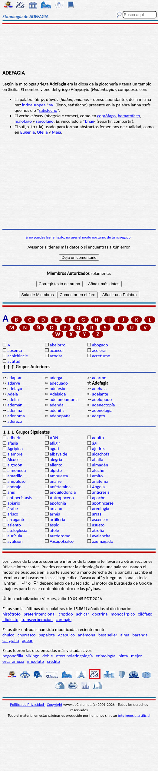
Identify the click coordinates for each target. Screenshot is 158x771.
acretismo (101, 356)
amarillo (14, 476)
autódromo (60, 536)
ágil (95, 443)
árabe (12, 508)
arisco (12, 514)
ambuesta (59, 476)
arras (96, 514)
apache (98, 497)
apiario (13, 503)
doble (47, 656)
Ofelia (42, 132)
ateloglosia (17, 530)
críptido (66, 614)
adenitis (57, 410)
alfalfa (97, 459)
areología (100, 508)
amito (97, 476)
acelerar (99, 350)
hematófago (129, 115)
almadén (100, 465)
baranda (139, 635)
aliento (56, 465)
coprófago (106, 115)
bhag (89, 121)
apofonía (58, 503)
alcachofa (101, 454)
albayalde (58, 454)
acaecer (57, 350)
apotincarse (103, 503)
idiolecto (10, 619)
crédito (53, 661)
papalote (47, 635)
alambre (14, 454)
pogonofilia (12, 656)
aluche (98, 470)
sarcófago (45, 121)
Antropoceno (62, 497)
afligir (55, 443)
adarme (99, 377)
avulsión (14, 541)
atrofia (98, 530)
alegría (56, 459)
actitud (13, 361)
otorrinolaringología (74, 656)
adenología (102, 410)
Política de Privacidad (27, 704)
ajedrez (98, 448)
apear (27, 640)
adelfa (12, 399)
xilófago (145, 614)
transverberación (37, 619)
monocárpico (123, 614)
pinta (123, 656)
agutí (54, 448)
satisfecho (48, 110)
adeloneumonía (64, 399)
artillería (57, 519)
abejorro (57, 345)
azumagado (102, 541)
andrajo (14, 486)
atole (54, 530)
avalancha (101, 536)
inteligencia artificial (134, 715)
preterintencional (39, 614)
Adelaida (58, 394)
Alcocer (14, 459)
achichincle (17, 356)
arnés (55, 514)
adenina (14, 410)
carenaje (63, 619)
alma (124, 635)
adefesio (57, 388)
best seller (107, 635)
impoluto (35, 661)
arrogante (16, 519)
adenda (56, 405)
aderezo (14, 421)
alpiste (56, 470)
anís (11, 492)
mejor (136, 656)
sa (51, 105)
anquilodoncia (63, 492)
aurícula (14, 536)
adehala (99, 388)
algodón (14, 465)
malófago (23, 121)
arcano (56, 508)
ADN (54, 437)
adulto (98, 437)
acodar (56, 356)
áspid (54, 525)
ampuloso (16, 481)
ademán (14, 405)
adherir (14, 437)
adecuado (59, 383)
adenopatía (60, 416)
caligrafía (10, 640)
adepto (98, 416)
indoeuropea (34, 105)
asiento (14, 525)
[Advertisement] (79, 47)
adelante (100, 394)
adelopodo (102, 399)
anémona (86, 635)
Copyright (54, 704)
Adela (12, 394)
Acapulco (66, 635)
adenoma (16, 416)
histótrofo (11, 614)
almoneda (16, 470)
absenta (14, 350)
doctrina (100, 614)
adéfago (14, 388)
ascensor (100, 519)
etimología (106, 656)
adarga (56, 377)
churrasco (26, 635)
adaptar (14, 377)
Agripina (15, 448)
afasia (12, 443)
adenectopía (103, 405)
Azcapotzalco (62, 541)
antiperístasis (19, 497)
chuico (8, 635)
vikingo (32, 656)
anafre (55, 481)
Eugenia (27, 132)
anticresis (100, 492)
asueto (98, 525)
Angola (98, 486)
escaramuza (13, 661)
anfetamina (60, 486)
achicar (82, 614)
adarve (13, 383)
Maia (56, 132)
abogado (100, 345)
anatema (100, 481)
